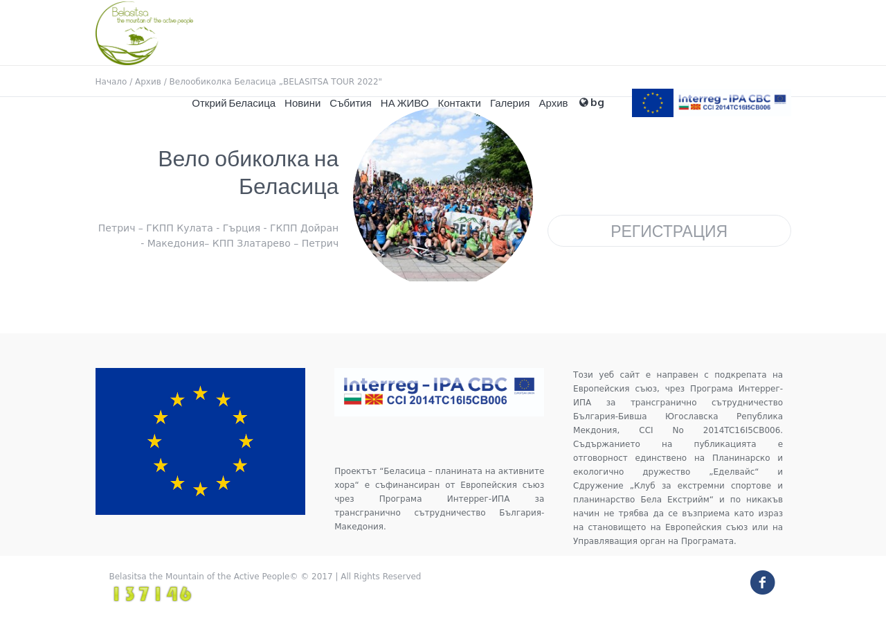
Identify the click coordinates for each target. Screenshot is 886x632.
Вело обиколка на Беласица (248, 171)
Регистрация (669, 230)
